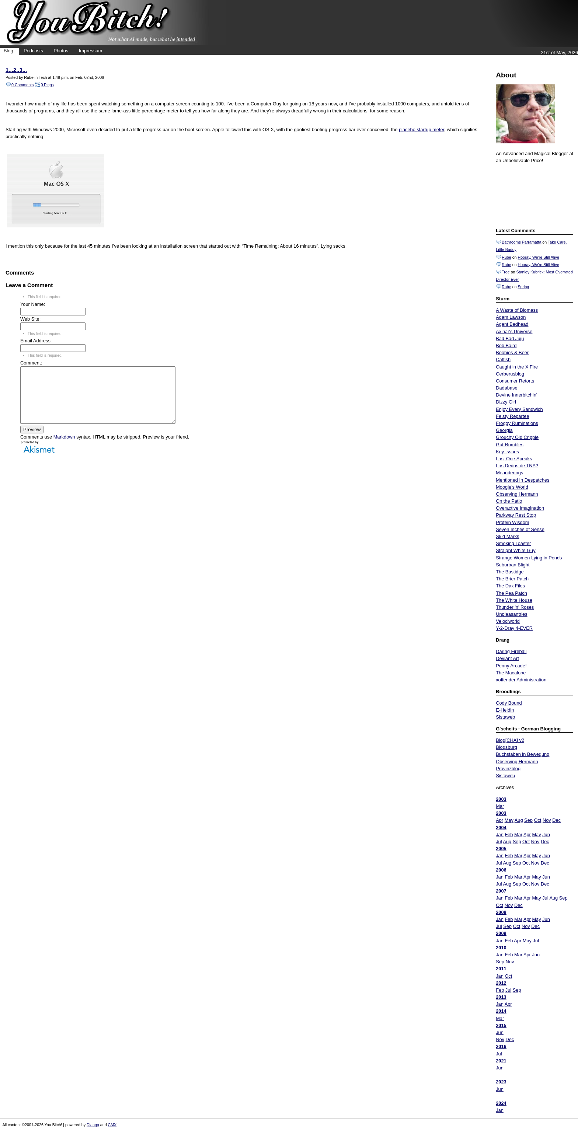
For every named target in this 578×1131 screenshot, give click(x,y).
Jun (546, 834)
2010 (501, 947)
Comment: (31, 363)
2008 (501, 912)
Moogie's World (512, 487)
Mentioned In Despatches (522, 480)
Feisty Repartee (512, 416)
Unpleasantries (511, 614)
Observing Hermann (517, 494)
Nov (547, 820)
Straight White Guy (515, 550)
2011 (501, 968)
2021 (501, 1061)
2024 (501, 1103)
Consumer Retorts (515, 381)
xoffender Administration (521, 680)
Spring (523, 287)
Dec (556, 820)
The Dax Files (510, 586)
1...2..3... (16, 70)
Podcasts (33, 50)
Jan (500, 834)
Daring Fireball (511, 651)
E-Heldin (505, 710)
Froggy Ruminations (517, 423)
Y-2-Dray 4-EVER (514, 628)
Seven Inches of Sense (520, 529)
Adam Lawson (511, 317)
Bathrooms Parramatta (521, 242)
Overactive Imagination (520, 508)
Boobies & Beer (512, 352)
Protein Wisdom (512, 522)
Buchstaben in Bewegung (522, 754)
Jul (499, 841)
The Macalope (511, 673)
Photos (60, 50)
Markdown (64, 448)
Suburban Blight (512, 565)
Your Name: (32, 304)
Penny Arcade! (511, 666)
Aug (519, 820)
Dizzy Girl (506, 402)
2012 (501, 983)
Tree (506, 272)
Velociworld (508, 621)
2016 (501, 1046)
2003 (501, 799)
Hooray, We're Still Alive (538, 257)
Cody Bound (509, 703)
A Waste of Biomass (517, 310)
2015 (501, 1025)
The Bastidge (509, 572)
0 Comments (22, 85)
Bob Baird (506, 345)
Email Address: (36, 340)
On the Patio (509, 501)
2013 (501, 997)
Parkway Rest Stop (516, 515)
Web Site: (30, 319)
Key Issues (507, 451)
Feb (509, 834)
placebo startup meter (421, 129)
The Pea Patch (511, 593)
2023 (501, 1082)
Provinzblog (508, 768)
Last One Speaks (514, 458)
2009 (501, 933)
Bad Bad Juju (510, 338)
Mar (500, 806)
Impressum (90, 50)
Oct (537, 820)
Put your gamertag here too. (533, 194)
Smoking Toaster (513, 543)
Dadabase (506, 388)
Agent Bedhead (512, 324)
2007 (501, 891)
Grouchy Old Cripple (517, 437)
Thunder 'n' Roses (515, 607)
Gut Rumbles (509, 444)
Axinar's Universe (514, 331)
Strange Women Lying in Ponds (529, 558)
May (509, 820)
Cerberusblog (510, 374)
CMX (112, 1125)
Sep (528, 820)
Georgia (504, 430)
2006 (501, 870)
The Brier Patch (512, 579)
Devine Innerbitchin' (516, 395)
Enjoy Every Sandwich (519, 409)
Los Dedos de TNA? (517, 465)
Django (93, 1125)
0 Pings (47, 85)
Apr (499, 820)
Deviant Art (507, 658)
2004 (501, 827)
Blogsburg (506, 747)
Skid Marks (507, 536)
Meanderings (509, 472)
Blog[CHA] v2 (510, 740)
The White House (514, 600)
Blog (8, 50)
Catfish (503, 359)
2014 (501, 1011)
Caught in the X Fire (517, 367)
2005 (501, 848)
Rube (506, 257)
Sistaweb (505, 717)
